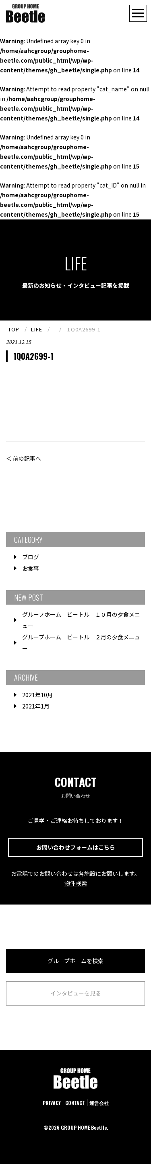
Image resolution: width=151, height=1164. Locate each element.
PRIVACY (52, 1102)
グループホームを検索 (75, 961)
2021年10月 (37, 695)
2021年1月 (36, 706)
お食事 (30, 568)
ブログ (30, 557)
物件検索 (75, 883)
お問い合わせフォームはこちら (75, 847)
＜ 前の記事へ (23, 458)
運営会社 (99, 1102)
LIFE (36, 329)
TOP (13, 329)
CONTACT (75, 1102)
